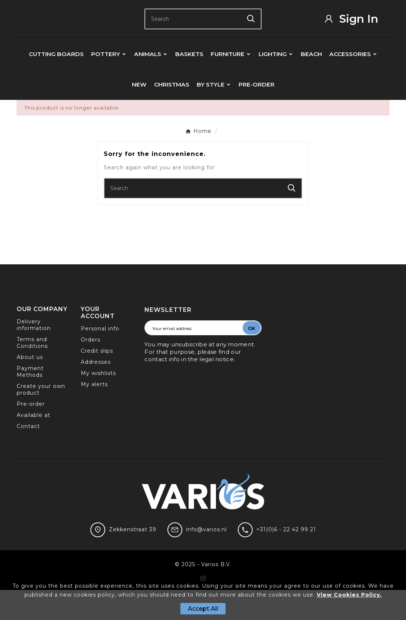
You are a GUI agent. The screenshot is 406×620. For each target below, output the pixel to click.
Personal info (100, 358)
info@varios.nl (206, 559)
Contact (28, 456)
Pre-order (31, 434)
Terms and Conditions (32, 372)
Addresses (96, 392)
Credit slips (97, 381)
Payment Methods (30, 401)
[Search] (193, 33)
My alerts (94, 414)
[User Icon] (356, 33)
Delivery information (34, 355)
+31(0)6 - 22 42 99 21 (286, 559)
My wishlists (98, 403)
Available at (33, 445)
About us (30, 387)
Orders (90, 369)
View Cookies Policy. (349, 594)
